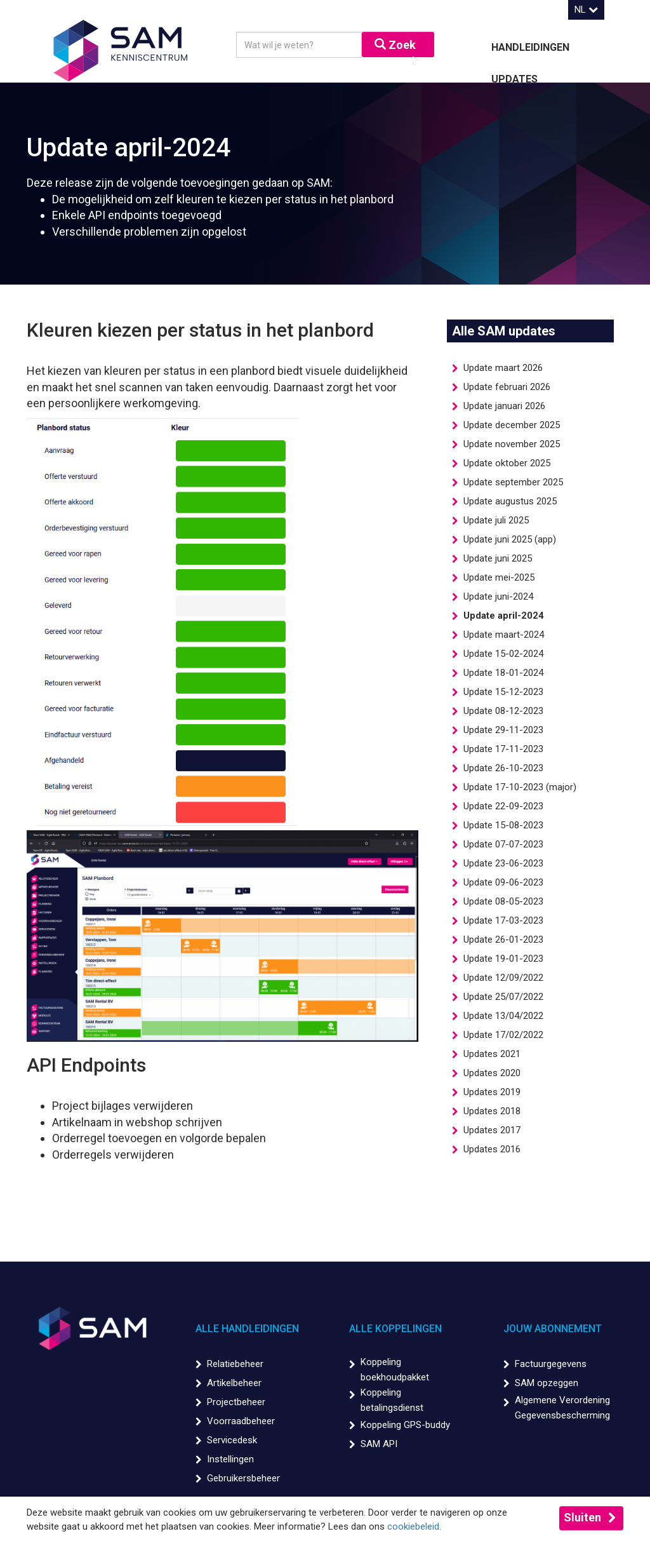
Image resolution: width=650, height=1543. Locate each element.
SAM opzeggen (546, 1383)
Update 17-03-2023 (503, 920)
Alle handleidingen (247, 1329)
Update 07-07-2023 (503, 844)
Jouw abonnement (552, 1329)
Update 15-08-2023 (503, 825)
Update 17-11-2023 (503, 749)
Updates (514, 79)
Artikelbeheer (234, 1383)
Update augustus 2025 (510, 501)
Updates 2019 (492, 1092)
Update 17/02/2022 (503, 1035)
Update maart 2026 (503, 368)
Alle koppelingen (395, 1329)
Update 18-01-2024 (503, 672)
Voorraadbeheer (241, 1421)
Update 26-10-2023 (503, 768)
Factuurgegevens (551, 1364)
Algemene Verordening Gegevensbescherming (562, 1407)
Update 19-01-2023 (503, 958)
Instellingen (230, 1459)
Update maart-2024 (503, 634)
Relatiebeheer (235, 1364)
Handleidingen (530, 47)
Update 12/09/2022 (503, 977)
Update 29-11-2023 (503, 730)
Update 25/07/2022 (503, 996)
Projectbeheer (236, 1402)
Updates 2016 (492, 1149)
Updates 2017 (492, 1130)
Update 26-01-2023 (503, 939)
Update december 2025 (511, 425)
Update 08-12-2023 (503, 711)
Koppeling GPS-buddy (405, 1425)
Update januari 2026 (504, 406)
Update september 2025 (513, 482)
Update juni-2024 (498, 596)
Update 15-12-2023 (503, 691)
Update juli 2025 (496, 520)
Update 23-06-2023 (503, 863)
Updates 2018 (492, 1111)
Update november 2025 (511, 444)
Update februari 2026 (506, 387)
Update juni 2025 (497, 558)
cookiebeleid (413, 1526)
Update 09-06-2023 (503, 882)
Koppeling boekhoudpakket (395, 1369)
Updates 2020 (492, 1073)
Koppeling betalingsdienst (392, 1400)
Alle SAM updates (503, 331)
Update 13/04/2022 (503, 1015)
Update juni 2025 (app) (509, 539)
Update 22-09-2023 (503, 806)
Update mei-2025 (498, 577)
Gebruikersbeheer (243, 1478)
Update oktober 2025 (506, 463)
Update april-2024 (503, 615)
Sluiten (582, 1517)
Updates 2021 (492, 1054)
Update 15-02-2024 (503, 653)
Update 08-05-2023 (503, 901)
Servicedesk (232, 1440)
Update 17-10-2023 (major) (519, 787)
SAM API (379, 1444)
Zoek (395, 44)
